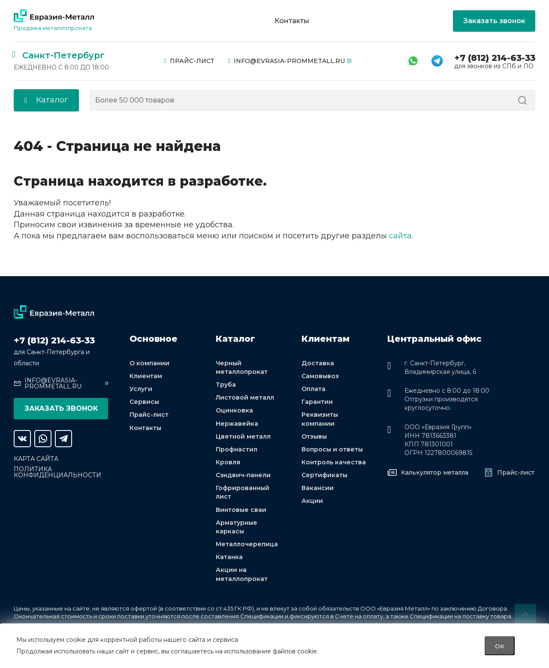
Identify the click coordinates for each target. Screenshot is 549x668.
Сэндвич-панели (243, 475)
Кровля (228, 462)
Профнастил (236, 449)
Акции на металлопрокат (242, 574)
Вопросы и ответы (332, 449)
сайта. (401, 236)
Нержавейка (237, 423)
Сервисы (144, 402)
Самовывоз (320, 376)
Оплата (314, 389)
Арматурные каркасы (236, 527)
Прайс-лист (189, 60)
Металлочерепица (247, 544)
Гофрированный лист (242, 492)
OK (499, 645)
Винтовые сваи (241, 510)
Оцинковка (234, 410)
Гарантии (317, 402)
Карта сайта (36, 459)
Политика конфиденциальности (57, 472)
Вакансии (318, 488)
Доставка (318, 363)
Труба (226, 384)
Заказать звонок (494, 21)
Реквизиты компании (320, 419)
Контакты (291, 21)
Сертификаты (324, 475)
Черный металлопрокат (242, 367)
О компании (149, 363)
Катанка (229, 557)
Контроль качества (334, 462)
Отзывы (314, 436)
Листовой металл (245, 397)
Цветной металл (243, 436)
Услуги (141, 389)
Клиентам (146, 376)
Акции (312, 501)
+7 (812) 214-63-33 (494, 58)
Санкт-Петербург (63, 55)
